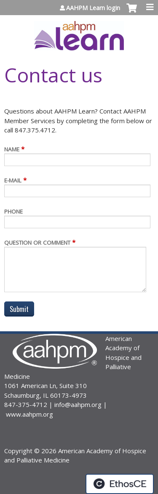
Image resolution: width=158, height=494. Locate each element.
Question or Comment (37, 242)
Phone (13, 211)
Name (11, 149)
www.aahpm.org (29, 414)
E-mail (12, 180)
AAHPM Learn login (93, 8)
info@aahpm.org (78, 404)
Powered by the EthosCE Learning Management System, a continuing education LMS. (120, 484)
